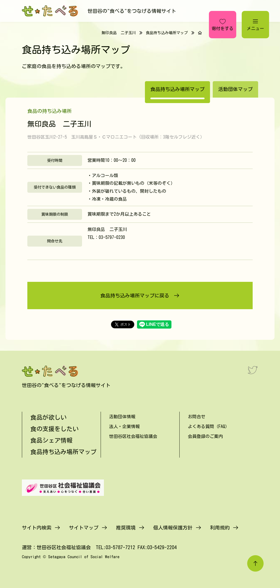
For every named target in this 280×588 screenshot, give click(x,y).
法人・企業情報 (124, 426)
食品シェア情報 (51, 440)
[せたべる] (50, 11)
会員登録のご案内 (205, 436)
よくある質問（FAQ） (208, 426)
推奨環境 (126, 527)
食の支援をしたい (54, 429)
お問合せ (196, 416)
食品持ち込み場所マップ (167, 33)
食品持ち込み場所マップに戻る (134, 295)
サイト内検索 (36, 527)
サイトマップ (83, 527)
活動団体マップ (235, 89)
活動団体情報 (122, 416)
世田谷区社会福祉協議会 (133, 436)
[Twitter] (252, 369)
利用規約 (220, 527)
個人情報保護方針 (172, 527)
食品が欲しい (48, 417)
